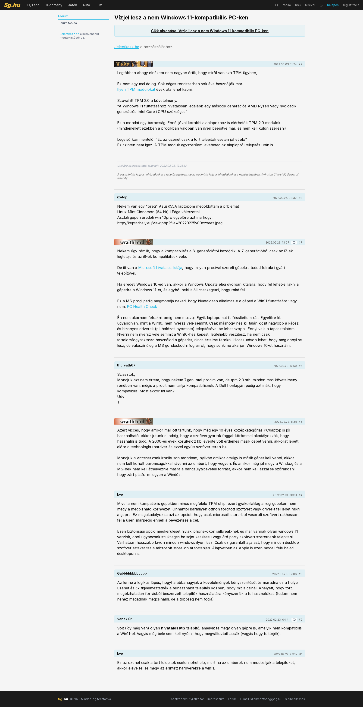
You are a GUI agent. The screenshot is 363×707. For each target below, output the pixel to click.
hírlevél (310, 5)
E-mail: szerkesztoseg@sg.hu (260, 699)
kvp (120, 494)
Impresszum (215, 699)
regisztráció (351, 5)
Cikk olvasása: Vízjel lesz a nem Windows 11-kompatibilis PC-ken (210, 30)
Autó (86, 5)
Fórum (232, 699)
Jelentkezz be (69, 34)
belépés (333, 5)
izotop (122, 197)
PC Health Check (142, 306)
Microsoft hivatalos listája (160, 267)
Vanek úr (124, 619)
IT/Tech (33, 5)
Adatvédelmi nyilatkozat (187, 699)
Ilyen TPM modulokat (136, 89)
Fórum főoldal (68, 23)
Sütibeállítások (295, 699)
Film (99, 5)
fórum (287, 5)
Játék (72, 5)
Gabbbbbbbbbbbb (132, 573)
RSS (298, 5)
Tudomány (53, 5)
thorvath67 (126, 365)
